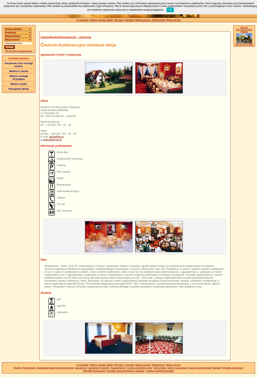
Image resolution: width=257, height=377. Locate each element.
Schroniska (159, 367)
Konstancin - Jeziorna (75, 37)
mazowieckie (50, 37)
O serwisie (82, 19)
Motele (217, 367)
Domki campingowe (200, 367)
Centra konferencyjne (139, 367)
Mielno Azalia (18, 83)
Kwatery (104, 367)
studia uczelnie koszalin (160, 370)
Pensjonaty (29, 367)
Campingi (92, 367)
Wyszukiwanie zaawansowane (19, 51)
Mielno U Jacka (18, 71)
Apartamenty (118, 367)
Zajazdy (139, 370)
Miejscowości (143, 19)
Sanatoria (80, 367)
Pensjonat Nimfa (18, 88)
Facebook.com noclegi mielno (19, 65)
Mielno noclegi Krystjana (19, 77)
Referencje (158, 19)
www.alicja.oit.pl (52, 139)
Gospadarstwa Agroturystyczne (55, 367)
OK (170, 9)
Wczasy (119, 19)
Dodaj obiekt (106, 19)
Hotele (17, 367)
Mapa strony (173, 19)
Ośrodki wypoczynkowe (120, 370)
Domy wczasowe (177, 367)
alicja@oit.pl (56, 136)
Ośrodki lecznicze (232, 367)
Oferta (93, 19)
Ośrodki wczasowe (94, 370)
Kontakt (129, 19)
